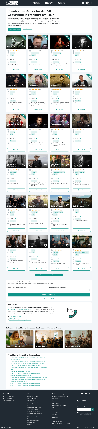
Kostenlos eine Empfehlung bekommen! (20, 320)
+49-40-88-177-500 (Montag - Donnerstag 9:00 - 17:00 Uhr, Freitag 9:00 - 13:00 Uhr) (61, 423)
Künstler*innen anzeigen (49, 294)
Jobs (53, 409)
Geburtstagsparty (31, 398)
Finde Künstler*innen (14, 29)
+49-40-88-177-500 (15, 316)
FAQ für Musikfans (7, 398)
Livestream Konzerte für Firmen (34, 415)
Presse (53, 411)
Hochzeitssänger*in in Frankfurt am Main (21, 376)
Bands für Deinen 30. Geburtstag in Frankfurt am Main (25, 383)
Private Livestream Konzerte (34, 417)
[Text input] (84, 409)
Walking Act (30, 424)
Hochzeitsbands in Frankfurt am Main (20, 372)
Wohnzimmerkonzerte (32, 396)
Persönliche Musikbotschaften (34, 413)
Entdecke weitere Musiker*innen (49, 275)
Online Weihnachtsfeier (32, 409)
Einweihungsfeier (31, 422)
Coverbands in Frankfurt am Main (19, 381)
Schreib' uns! (12, 318)
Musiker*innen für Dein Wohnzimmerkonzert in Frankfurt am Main (28, 362)
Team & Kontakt (55, 403)
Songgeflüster (55, 398)
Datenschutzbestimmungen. (85, 414)
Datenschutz (80, 428)
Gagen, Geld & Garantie (8, 400)
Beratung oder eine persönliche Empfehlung (20, 309)
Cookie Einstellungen (92, 428)
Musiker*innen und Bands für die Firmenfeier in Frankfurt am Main (28, 379)
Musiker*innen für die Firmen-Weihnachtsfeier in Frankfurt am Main (28, 378)
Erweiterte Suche (49, 298)
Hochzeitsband (30, 400)
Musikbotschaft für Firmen (33, 411)
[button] (88, 3)
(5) (57, 96)
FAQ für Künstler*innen (8, 396)
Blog (53, 407)
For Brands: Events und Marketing (60, 396)
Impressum (73, 428)
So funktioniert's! (27, 29)
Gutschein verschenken (8, 402)
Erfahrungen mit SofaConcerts (59, 405)
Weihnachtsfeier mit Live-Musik (34, 407)
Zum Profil (17, 69)
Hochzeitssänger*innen (32, 402)
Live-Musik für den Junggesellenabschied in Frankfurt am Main (27, 364)
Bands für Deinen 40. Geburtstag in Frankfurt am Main (25, 385)
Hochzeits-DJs (30, 404)
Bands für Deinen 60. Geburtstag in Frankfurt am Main (25, 374)
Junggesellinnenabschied (33, 420)
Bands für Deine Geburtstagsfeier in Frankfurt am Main (25, 366)
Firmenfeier (30, 405)
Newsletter (54, 414)
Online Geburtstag (31, 418)
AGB (85, 428)
